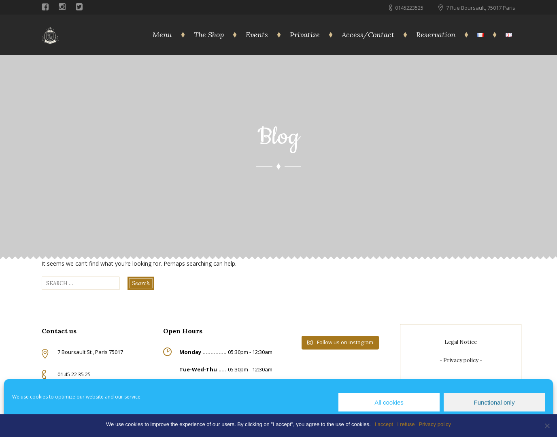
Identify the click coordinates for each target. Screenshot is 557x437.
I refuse (406, 424)
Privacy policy (460, 360)
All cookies (389, 402)
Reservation (435, 34)
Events (257, 34)
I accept (384, 424)
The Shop (209, 34)
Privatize (305, 34)
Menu (162, 34)
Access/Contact (368, 34)
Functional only (494, 402)
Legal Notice (460, 342)
